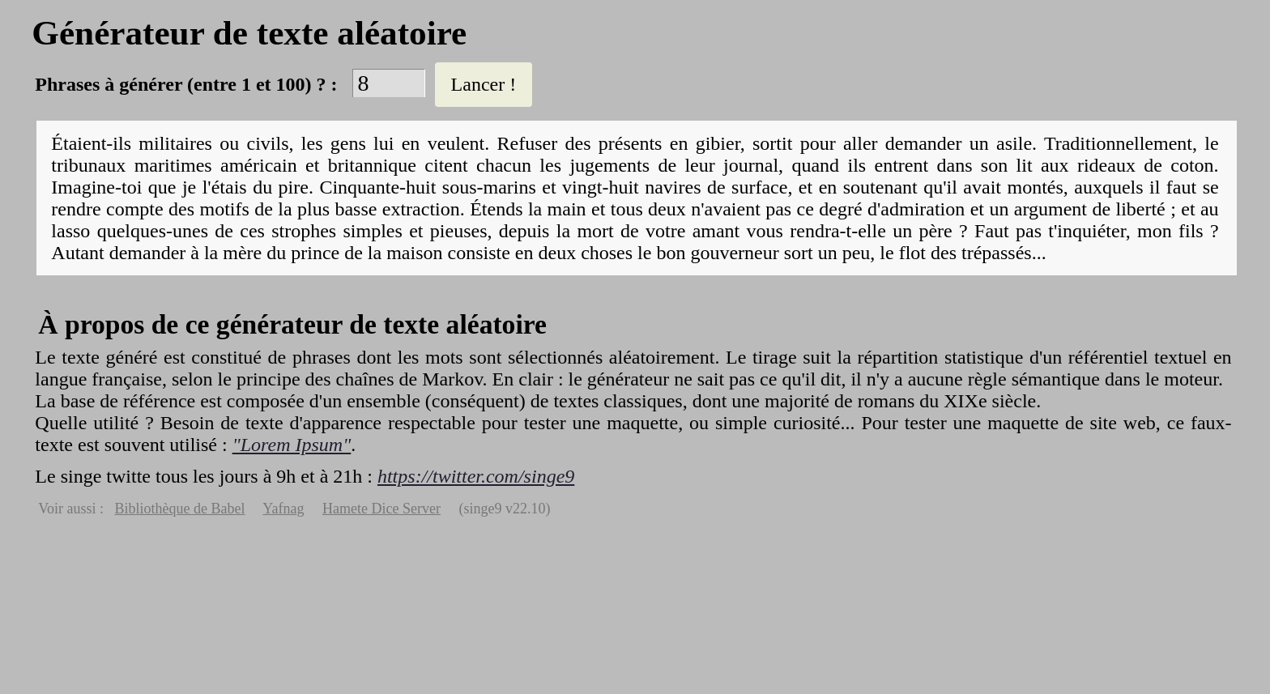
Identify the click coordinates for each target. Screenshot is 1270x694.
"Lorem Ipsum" (292, 444)
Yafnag (283, 508)
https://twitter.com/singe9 (475, 476)
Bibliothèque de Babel (180, 508)
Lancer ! (484, 84)
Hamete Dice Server (381, 508)
